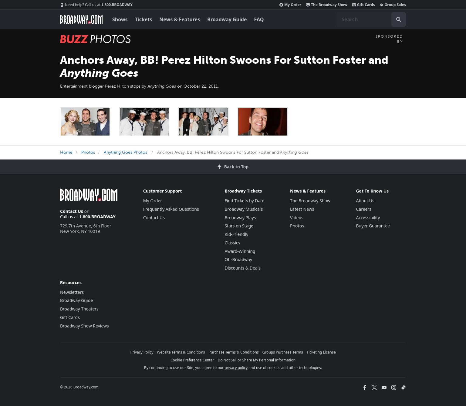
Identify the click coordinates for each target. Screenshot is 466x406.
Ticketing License (321, 352)
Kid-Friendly (236, 234)
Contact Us (71, 211)
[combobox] (371, 19)
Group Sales (393, 4)
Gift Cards (363, 4)
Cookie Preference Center (192, 360)
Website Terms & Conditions (181, 352)
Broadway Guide (227, 19)
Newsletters (72, 292)
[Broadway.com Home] (81, 19)
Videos (296, 217)
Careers (363, 209)
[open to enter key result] (398, 19)
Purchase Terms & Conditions (234, 352)
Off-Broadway (238, 259)
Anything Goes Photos (125, 152)
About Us (365, 200)
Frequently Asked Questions (171, 209)
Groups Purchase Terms (282, 352)
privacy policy (236, 367)
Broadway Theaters (79, 309)
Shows (120, 19)
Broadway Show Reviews (84, 326)
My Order (290, 4)
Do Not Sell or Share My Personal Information (256, 360)
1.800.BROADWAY (96, 4)
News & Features (179, 19)
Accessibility (368, 217)
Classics (232, 243)
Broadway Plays (240, 217)
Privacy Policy (142, 352)
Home (66, 152)
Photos (88, 152)
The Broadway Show (326, 4)
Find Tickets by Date (244, 200)
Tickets (143, 19)
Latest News (302, 209)
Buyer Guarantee (373, 226)
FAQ (259, 19)
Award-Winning (240, 251)
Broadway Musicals (244, 209)
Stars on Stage (239, 226)
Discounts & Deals (243, 268)
